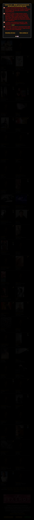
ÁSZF (13, 25)
